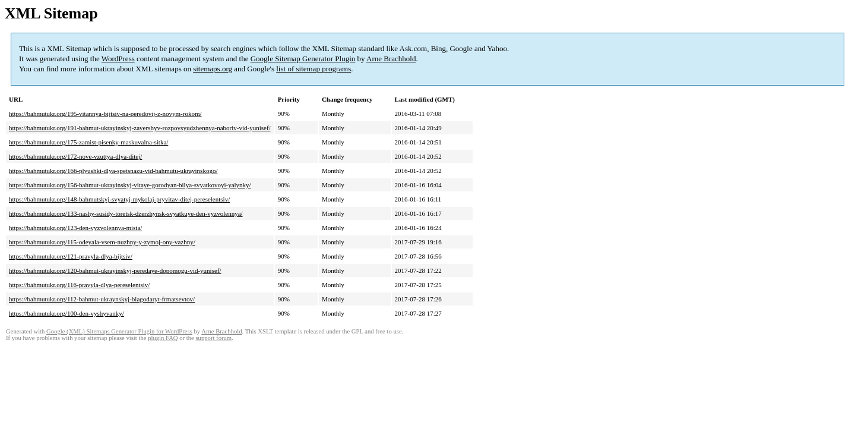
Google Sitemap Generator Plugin (303, 58)
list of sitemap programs (313, 68)
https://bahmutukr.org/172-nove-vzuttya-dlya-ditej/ (75, 156)
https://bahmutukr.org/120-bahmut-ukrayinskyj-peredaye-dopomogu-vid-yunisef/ (115, 270)
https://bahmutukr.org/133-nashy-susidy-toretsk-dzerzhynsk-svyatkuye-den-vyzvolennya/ (126, 213)
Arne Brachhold (391, 58)
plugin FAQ (163, 338)
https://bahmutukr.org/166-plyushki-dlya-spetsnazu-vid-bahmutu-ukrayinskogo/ (113, 170)
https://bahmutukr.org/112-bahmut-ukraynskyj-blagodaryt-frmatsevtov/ (102, 299)
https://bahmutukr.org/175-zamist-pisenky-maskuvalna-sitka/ (88, 142)
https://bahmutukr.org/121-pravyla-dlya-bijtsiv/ (70, 256)
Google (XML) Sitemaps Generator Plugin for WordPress (119, 331)
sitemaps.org (212, 68)
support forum (213, 338)
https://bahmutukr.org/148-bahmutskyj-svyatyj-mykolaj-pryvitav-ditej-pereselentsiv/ (119, 199)
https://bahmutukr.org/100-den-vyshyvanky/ (66, 313)
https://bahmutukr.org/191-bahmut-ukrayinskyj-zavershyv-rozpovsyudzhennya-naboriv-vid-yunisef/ (140, 127)
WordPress (118, 58)
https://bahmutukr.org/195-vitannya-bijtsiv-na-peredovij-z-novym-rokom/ (105, 113)
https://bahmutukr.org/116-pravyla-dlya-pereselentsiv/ (79, 284)
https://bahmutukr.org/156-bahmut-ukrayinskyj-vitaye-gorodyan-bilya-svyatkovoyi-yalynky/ (130, 184)
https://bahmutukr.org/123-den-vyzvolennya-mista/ (75, 227)
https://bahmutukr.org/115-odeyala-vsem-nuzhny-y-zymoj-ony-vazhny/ (102, 242)
